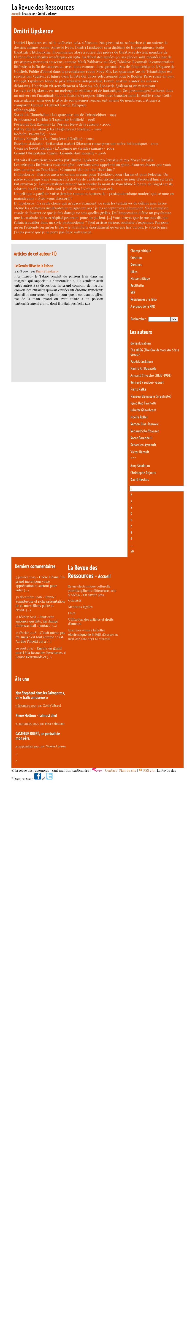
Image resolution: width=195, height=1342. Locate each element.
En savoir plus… (94, 595)
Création (136, 258)
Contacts (74, 600)
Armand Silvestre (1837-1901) (150, 375)
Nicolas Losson (56, 746)
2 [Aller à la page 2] (131, 495)
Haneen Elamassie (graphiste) (150, 396)
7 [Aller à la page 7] (131, 526)
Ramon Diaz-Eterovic (144, 424)
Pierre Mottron (55, 723)
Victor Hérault (139, 452)
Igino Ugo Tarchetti (143, 403)
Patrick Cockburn (141, 361)
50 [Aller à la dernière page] (132, 551)
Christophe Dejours (143, 473)
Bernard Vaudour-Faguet (147, 382)
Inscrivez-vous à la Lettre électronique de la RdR (86, 632)
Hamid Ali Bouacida (143, 368)
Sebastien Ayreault (143, 445)
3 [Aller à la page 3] (131, 501)
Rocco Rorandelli (141, 438)
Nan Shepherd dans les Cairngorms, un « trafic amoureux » (40, 695)
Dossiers (136, 264)
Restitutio (137, 285)
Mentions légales (80, 607)
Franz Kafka (138, 389)
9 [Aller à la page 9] (131, 539)
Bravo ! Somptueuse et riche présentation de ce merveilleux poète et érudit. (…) (40, 603)
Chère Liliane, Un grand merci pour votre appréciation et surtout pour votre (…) (40, 583)
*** (133, 459)
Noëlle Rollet (139, 417)
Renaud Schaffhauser (144, 431)
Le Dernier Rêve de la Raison (33, 266)
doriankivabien (140, 343)
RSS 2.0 (146, 770)
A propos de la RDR (142, 306)
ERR (132, 292)
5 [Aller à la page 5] (131, 514)
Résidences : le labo (143, 299)
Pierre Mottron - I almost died (36, 715)
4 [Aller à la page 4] (131, 507)
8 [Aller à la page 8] (131, 533)
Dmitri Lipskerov (47, 271)
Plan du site (127, 770)
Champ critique (140, 251)
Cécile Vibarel (52, 705)
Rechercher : (139, 319)
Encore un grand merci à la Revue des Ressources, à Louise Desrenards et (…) (41, 652)
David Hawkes (139, 479)
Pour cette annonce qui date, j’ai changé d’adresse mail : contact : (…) (37, 621)
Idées (134, 271)
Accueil (15, 14)
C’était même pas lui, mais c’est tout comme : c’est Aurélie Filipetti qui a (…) (40, 637)
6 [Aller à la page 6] (131, 520)
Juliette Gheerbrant (143, 410)
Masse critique (140, 278)
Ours (71, 613)
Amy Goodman (140, 466)
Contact (111, 770)
